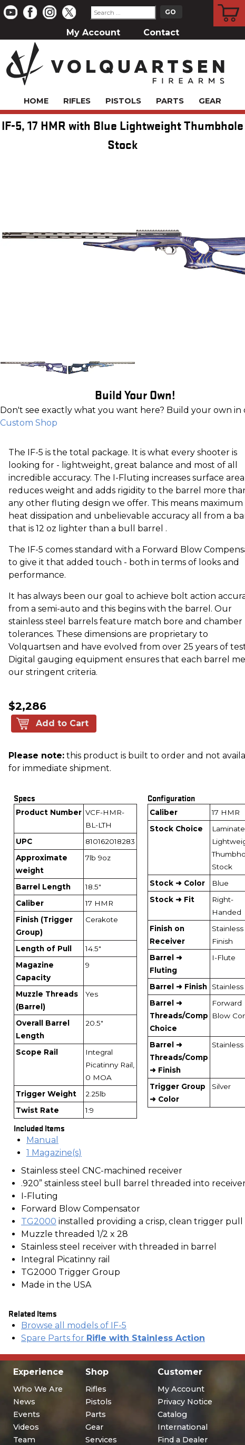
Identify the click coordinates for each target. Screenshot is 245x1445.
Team (24, 1439)
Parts (170, 101)
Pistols (123, 101)
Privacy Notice (185, 1401)
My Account (93, 32)
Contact (161, 32)
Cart (229, 1)
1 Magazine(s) (54, 1153)
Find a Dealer (183, 1439)
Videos (26, 1427)
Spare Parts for (113, 1338)
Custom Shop (28, 423)
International (183, 1427)
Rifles (77, 101)
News (24, 1401)
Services (101, 1439)
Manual (42, 1140)
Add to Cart (62, 723)
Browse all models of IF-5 (73, 1325)
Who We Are (38, 1389)
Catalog (172, 1414)
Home (36, 101)
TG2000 (38, 1221)
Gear (210, 101)
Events (26, 1414)
